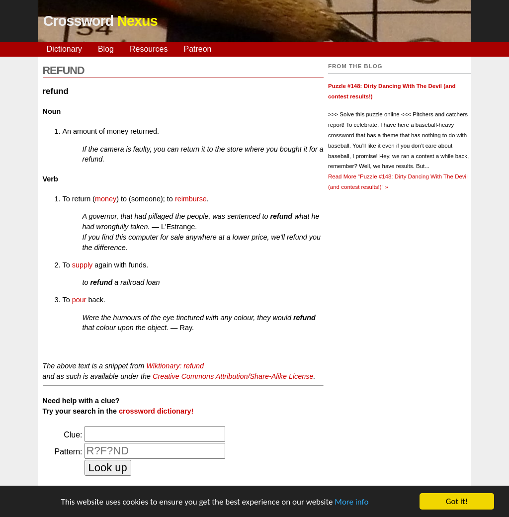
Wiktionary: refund (175, 366)
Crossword (100, 21)
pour (79, 300)
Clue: (73, 435)
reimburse (191, 199)
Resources (149, 49)
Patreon (197, 49)
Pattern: (68, 451)
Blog (106, 49)
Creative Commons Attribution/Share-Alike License (233, 376)
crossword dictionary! (156, 411)
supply (82, 265)
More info (351, 502)
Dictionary (64, 49)
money (105, 199)
